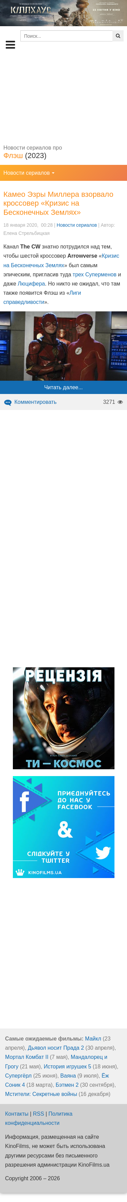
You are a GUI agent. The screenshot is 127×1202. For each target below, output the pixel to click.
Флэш (13, 155)
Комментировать (30, 402)
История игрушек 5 (67, 1066)
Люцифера (31, 284)
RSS (38, 1114)
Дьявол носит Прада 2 (56, 1048)
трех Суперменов (95, 274)
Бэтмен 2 (67, 1085)
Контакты (16, 1114)
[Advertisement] (63, 97)
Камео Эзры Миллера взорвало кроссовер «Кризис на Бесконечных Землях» (58, 203)
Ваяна (68, 1076)
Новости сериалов (77, 225)
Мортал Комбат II (26, 1057)
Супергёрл (18, 1076)
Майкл (93, 1039)
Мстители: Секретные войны (41, 1094)
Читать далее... (63, 387)
